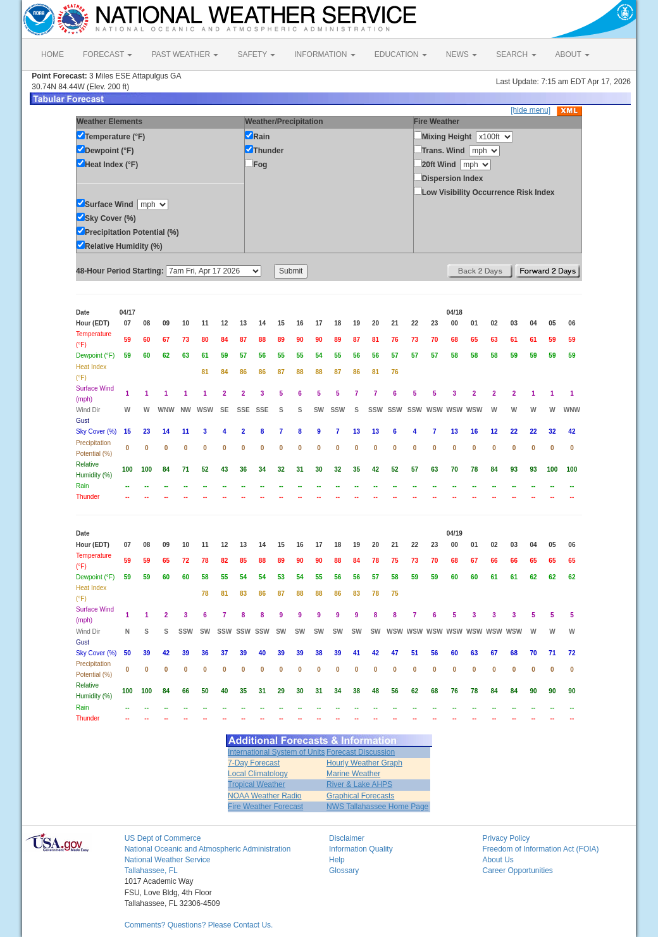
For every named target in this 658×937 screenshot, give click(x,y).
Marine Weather (353, 773)
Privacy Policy (506, 838)
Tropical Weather (256, 784)
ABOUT (573, 54)
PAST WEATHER (184, 54)
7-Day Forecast (254, 762)
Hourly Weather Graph (364, 762)
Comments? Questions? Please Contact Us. (199, 925)
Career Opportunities (517, 870)
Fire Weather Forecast (265, 806)
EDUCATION (401, 54)
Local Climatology (258, 773)
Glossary (344, 870)
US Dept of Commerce (163, 838)
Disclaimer (346, 838)
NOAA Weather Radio (265, 795)
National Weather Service (168, 859)
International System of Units (276, 752)
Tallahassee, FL (151, 870)
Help (337, 859)
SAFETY (256, 54)
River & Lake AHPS (359, 784)
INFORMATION (324, 54)
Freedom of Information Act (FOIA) (540, 849)
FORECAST (107, 54)
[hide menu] (530, 110)
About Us (497, 859)
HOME (52, 54)
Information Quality (361, 849)
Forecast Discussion (360, 752)
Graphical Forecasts (360, 795)
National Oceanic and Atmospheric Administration (208, 849)
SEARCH (516, 54)
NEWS (461, 54)
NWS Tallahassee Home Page (377, 806)
